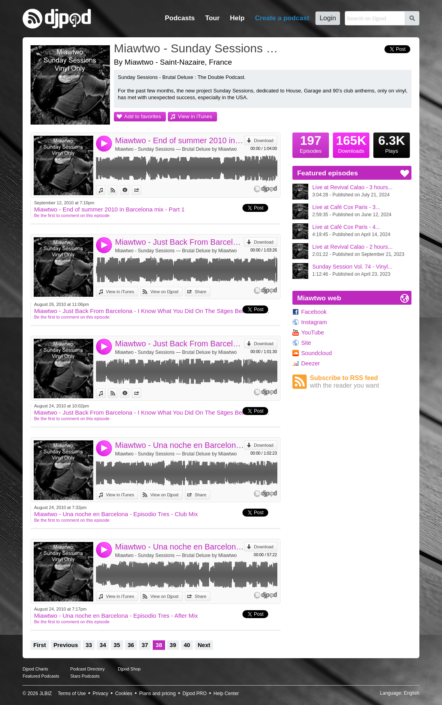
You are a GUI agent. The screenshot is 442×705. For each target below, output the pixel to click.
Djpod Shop (129, 669)
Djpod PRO (195, 693)
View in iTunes (195, 116)
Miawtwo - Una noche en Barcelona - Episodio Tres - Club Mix (179, 445)
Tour (212, 18)
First (39, 645)
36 (131, 645)
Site (306, 343)
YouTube (312, 332)
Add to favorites (142, 116)
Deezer (310, 363)
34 (103, 645)
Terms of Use (72, 693)
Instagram (314, 322)
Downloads (351, 143)
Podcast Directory (87, 669)
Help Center (226, 693)
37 (145, 645)
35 (116, 645)
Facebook (314, 312)
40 (187, 645)
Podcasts (180, 18)
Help (237, 18)
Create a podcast (282, 18)
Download (263, 140)
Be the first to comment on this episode (72, 215)
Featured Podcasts (41, 676)
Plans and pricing (157, 693)
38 (159, 645)
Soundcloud (316, 353)
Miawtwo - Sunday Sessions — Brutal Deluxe (199, 48)
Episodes (310, 143)
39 (173, 645)
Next (204, 645)
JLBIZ (45, 693)
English (411, 693)
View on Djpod (164, 291)
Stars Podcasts (85, 676)
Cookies (123, 693)
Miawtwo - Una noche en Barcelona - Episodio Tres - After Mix (179, 546)
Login (327, 18)
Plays (391, 143)
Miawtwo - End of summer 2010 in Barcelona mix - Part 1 (179, 140)
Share (200, 291)
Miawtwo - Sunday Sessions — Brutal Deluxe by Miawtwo (176, 149)
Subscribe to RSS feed (360, 382)
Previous (66, 645)
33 (89, 645)
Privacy (100, 693)
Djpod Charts (35, 669)
